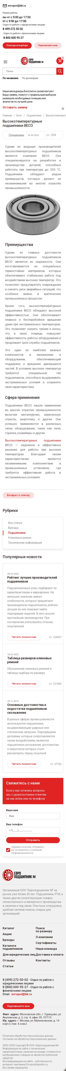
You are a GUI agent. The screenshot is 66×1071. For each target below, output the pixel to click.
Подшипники (16, 135)
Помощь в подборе (17, 45)
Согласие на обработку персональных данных (29, 1039)
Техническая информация (25, 542)
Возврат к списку (18, 495)
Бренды (13, 527)
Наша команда (46, 948)
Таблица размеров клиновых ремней (29, 660)
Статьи (8, 966)
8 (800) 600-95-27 (15, 987)
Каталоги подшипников (13, 947)
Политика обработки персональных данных (28, 1035)
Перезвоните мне (48, 45)
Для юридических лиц (19, 954)
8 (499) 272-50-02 (15, 980)
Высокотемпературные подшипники (33, 440)
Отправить (33, 840)
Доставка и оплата (49, 954)
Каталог (8, 928)
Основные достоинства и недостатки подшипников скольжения (27, 708)
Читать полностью (24, 637)
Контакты (43, 960)
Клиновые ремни (19, 537)
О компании (44, 937)
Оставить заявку (15, 107)
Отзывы (9, 960)
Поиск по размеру (44, 930)
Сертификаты (46, 942)
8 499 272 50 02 (13, 29)
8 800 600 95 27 (13, 37)
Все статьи (15, 523)
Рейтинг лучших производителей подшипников (32, 579)
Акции (7, 934)
